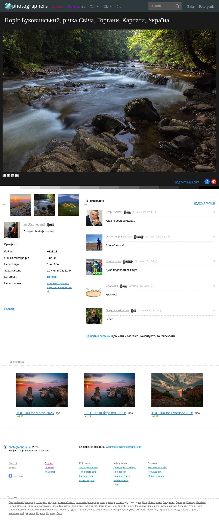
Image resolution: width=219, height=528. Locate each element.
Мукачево (40, 509)
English (12, 467)
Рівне (91, 509)
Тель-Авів (139, 509)
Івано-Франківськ (61, 506)
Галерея (76, 6)
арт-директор (107, 502)
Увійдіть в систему (98, 336)
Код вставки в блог (187, 182)
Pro (119, 6)
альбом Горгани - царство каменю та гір (59, 287)
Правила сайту (122, 476)
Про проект (120, 471)
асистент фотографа (87, 502)
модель (52, 502)
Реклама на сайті (157, 467)
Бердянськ (169, 502)
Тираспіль (163, 509)
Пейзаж (52, 276)
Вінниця (190, 502)
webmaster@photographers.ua (123, 446)
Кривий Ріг (153, 506)
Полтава (82, 509)
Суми (130, 509)
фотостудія (122, 502)
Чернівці (50, 513)
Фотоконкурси (86, 480)
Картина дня (86, 476)
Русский (13, 463)
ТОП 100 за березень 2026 (105, 413)
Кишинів (128, 506)
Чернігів (40, 513)
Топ (94, 6)
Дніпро (12, 506)
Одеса (73, 509)
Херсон (193, 509)
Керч (114, 506)
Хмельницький (16, 513)
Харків (184, 509)
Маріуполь (14, 509)
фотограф (41, 502)
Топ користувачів (88, 467)
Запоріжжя (44, 506)
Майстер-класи (156, 476)
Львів (199, 506)
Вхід (190, 6)
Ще (107, 6)
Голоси (9, 308)
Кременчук (140, 506)
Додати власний (204, 203)
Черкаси (30, 513)
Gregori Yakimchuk (117, 310)
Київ (120, 506)
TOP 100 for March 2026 (35, 413)
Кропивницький (168, 506)
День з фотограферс (125, 467)
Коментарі (50, 471)
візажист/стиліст (66, 502)
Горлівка (201, 502)
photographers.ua (20, 447)
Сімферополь (118, 509)
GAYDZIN (112, 285)
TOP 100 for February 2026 (172, 413)
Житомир (33, 506)
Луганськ (183, 506)
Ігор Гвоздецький (34, 224)
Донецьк (21, 506)
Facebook (16, 476)
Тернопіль (151, 509)
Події (116, 484)
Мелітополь (27, 509)
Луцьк (192, 506)
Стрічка (57, 6)
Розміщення (154, 471)
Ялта (59, 513)
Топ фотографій (87, 471)
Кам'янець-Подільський (84, 506)
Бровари (180, 502)
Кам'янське (105, 506)
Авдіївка (142, 502)
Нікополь (63, 509)
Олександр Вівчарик (119, 236)
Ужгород (175, 509)
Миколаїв (52, 509)
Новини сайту (121, 480)
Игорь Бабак (113, 212)
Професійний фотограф (22, 502)
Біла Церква (155, 502)
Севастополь (103, 509)
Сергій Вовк (113, 261)
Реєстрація (207, 6)
